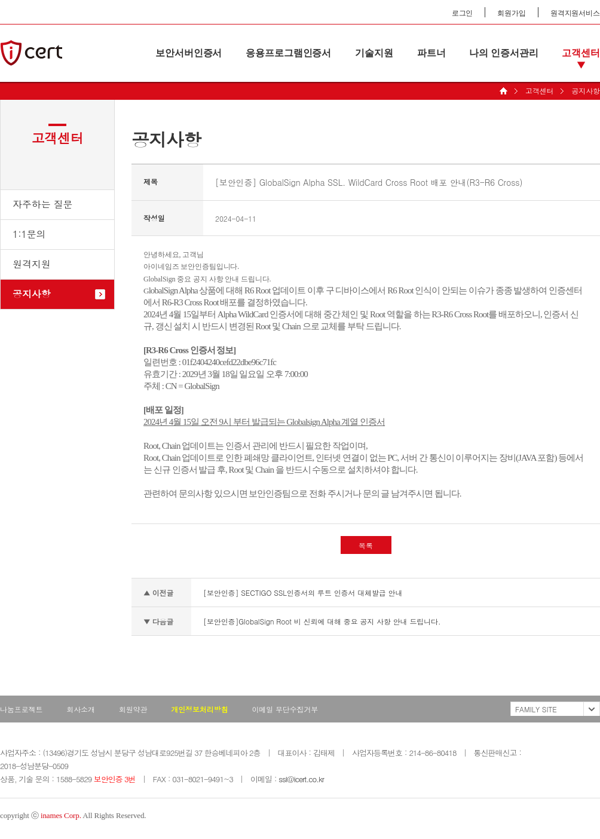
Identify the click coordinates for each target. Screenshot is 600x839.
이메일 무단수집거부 (285, 709)
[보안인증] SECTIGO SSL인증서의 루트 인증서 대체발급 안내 (302, 592)
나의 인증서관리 (503, 53)
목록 (366, 545)
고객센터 (581, 53)
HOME (503, 91)
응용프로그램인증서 (288, 53)
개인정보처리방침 (199, 709)
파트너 (431, 53)
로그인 (462, 13)
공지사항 (585, 90)
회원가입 (511, 13)
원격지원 (32, 264)
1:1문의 (29, 234)
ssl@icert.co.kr (301, 779)
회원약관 (133, 709)
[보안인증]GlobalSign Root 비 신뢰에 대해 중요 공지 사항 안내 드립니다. (321, 621)
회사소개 (80, 709)
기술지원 (374, 53)
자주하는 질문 (43, 204)
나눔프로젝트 (21, 709)
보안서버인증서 (188, 53)
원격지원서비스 (575, 13)
